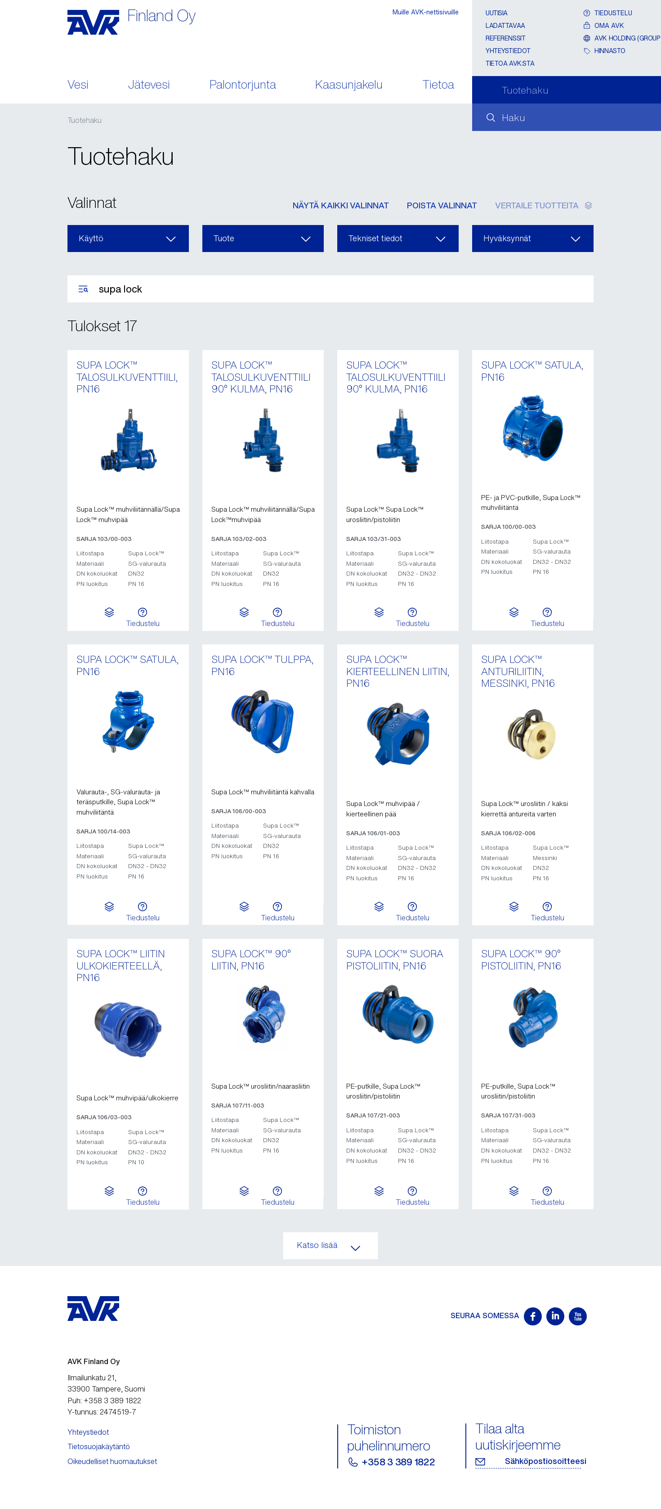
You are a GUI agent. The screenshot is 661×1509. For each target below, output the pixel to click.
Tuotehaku (84, 120)
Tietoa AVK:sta (510, 63)
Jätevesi (149, 85)
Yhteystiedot (508, 50)
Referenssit (505, 38)
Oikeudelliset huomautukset (112, 1461)
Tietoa (438, 85)
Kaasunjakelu (349, 85)
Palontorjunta (243, 85)
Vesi (78, 85)
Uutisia (497, 13)
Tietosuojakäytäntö (98, 1446)
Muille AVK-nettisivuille (426, 12)
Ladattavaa (505, 25)
